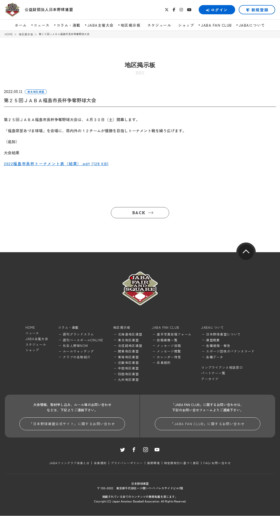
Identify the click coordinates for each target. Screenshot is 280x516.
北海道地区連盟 (130, 334)
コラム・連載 (69, 25)
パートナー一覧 (213, 373)
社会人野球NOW (75, 346)
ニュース (42, 25)
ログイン (217, 10)
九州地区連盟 (128, 379)
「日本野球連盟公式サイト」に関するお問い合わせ (72, 424)
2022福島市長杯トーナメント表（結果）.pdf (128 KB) (56, 164)
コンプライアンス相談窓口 (222, 367)
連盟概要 (213, 340)
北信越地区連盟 (130, 346)
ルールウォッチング (78, 351)
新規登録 (259, 10)
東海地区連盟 (128, 357)
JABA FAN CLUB (216, 25)
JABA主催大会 (100, 25)
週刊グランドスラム (78, 334)
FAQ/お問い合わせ (217, 463)
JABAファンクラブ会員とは (69, 463)
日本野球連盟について (223, 334)
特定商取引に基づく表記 (181, 463)
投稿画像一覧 (167, 340)
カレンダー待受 (169, 357)
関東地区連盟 (128, 351)
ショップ (186, 25)
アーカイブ (210, 379)
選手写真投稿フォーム (174, 334)
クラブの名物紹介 (77, 357)
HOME (9, 34)
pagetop (246, 252)
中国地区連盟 (128, 368)
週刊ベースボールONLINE (83, 340)
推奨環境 (153, 463)
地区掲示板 (131, 25)
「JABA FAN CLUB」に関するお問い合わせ (207, 424)
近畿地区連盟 (128, 362)
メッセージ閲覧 (169, 351)
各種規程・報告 (218, 346)
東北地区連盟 (128, 340)
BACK (138, 212)
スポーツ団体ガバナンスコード (230, 351)
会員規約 (164, 362)
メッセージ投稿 (169, 346)
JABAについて (252, 25)
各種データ (214, 357)
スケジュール (159, 25)
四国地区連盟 (128, 374)
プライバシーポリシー (127, 463)
